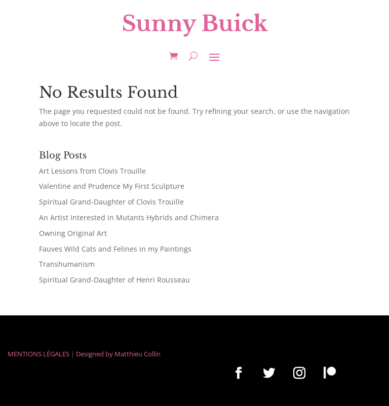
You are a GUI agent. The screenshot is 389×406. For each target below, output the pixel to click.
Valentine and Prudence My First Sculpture (111, 186)
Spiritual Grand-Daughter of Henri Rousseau (114, 280)
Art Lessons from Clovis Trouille (92, 171)
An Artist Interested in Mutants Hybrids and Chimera (129, 217)
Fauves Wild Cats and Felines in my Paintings (115, 249)
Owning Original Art (73, 233)
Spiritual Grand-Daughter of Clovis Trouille (111, 202)
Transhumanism (67, 264)
